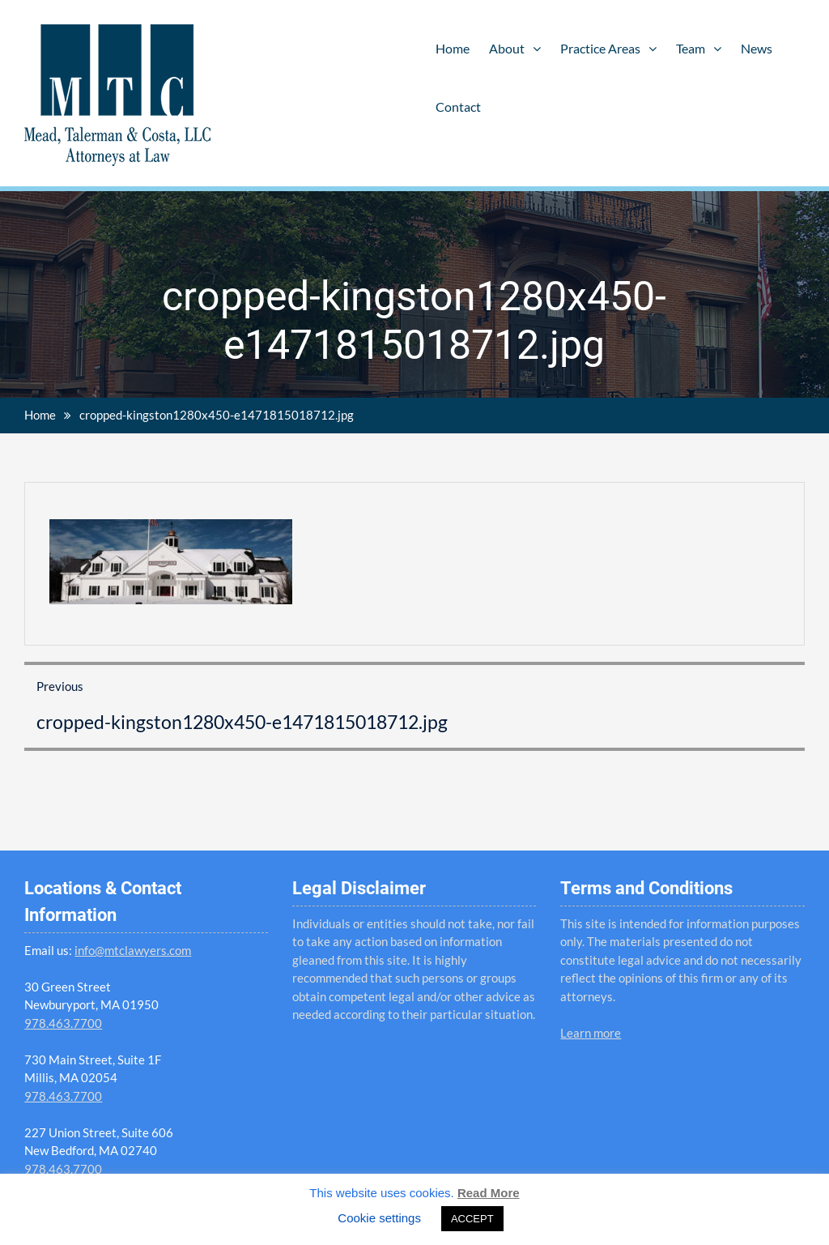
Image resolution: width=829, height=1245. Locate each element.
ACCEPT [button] (472, 1219)
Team (690, 48)
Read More (488, 1193)
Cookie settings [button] (379, 1218)
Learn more (590, 1032)
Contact (458, 106)
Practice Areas (600, 48)
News (756, 48)
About (507, 48)
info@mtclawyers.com (132, 950)
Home (453, 48)
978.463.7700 (63, 1023)
